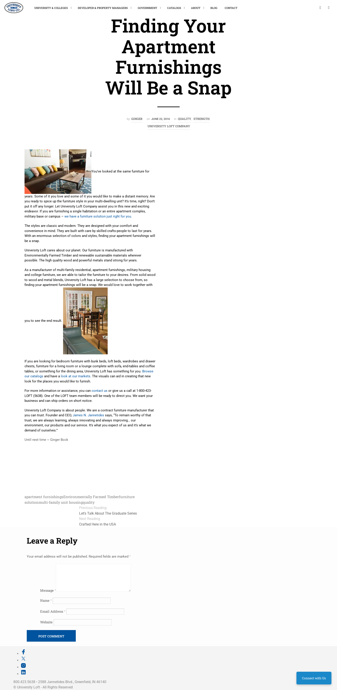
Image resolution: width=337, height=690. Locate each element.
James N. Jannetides (88, 415)
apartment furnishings (44, 496)
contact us (99, 391)
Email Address (52, 611)
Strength (201, 119)
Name (46, 600)
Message (48, 590)
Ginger (136, 119)
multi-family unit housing (61, 502)
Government (147, 8)
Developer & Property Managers (103, 8)
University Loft (28, 687)
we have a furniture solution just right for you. (98, 216)
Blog (213, 8)
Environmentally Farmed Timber (91, 496)
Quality (184, 119)
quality (89, 502)
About (195, 8)
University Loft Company (169, 126)
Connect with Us (314, 678)
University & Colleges (51, 8)
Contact (231, 8)
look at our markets (75, 376)
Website (46, 622)
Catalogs (174, 8)
